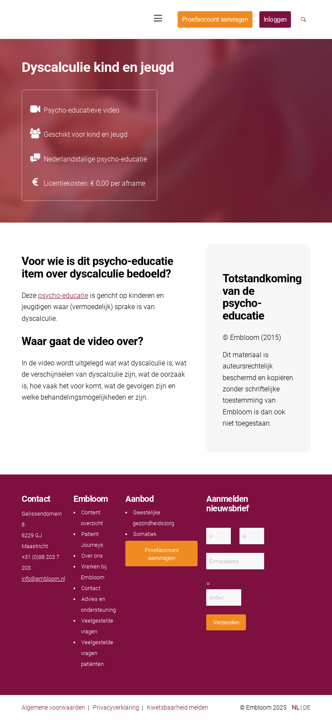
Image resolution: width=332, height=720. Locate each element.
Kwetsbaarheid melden (177, 707)
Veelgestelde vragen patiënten (97, 653)
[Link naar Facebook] (26, 595)
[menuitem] (161, 19)
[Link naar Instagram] (52, 595)
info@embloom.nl (43, 578)
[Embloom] (79, 19)
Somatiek (144, 534)
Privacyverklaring (116, 707)
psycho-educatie (63, 295)
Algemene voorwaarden (53, 707)
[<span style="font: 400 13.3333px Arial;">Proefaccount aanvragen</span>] (161, 553)
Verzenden (226, 622)
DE (306, 707)
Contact (90, 588)
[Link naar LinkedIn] (43, 595)
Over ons (92, 555)
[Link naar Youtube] (34, 595)
